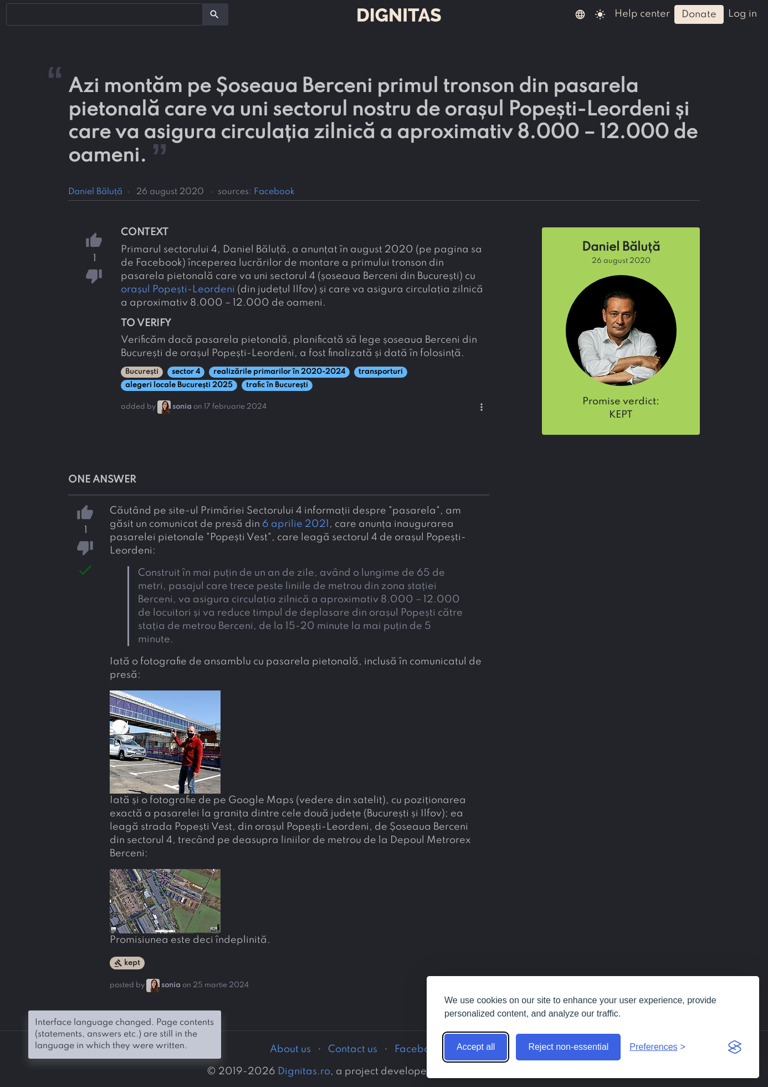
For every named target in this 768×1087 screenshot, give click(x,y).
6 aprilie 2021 (295, 524)
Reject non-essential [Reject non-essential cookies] (568, 1047)
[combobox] (104, 14)
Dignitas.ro (304, 1071)
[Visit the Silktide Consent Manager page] (734, 1047)
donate (699, 14)
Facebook (274, 191)
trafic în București (277, 385)
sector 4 (186, 371)
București (141, 371)
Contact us (352, 1049)
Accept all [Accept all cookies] (476, 1047)
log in (742, 14)
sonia (182, 406)
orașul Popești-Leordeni (178, 289)
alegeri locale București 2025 (179, 385)
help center (642, 14)
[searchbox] (16, 14)
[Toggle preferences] (657, 1047)
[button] (580, 14)
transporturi (381, 371)
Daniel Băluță (95, 191)
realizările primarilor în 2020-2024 (279, 371)
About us (290, 1049)
